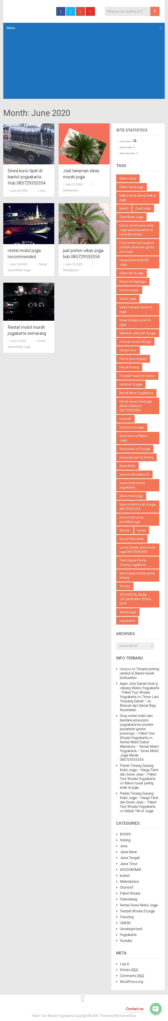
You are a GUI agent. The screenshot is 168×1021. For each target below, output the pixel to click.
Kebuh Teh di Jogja (138, 811)
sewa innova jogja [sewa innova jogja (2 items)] (131, 427)
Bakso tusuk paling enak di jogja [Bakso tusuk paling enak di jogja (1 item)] (137, 198)
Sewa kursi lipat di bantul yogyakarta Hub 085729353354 (27, 177)
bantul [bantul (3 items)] (123, 208)
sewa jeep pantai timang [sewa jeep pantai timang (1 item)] (136, 457)
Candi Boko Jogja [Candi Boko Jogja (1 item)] (131, 217)
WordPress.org (131, 982)
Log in (124, 964)
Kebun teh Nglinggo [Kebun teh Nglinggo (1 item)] (132, 281)
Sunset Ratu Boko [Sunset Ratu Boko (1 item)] (131, 539)
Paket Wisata (130, 893)
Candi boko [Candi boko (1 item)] (143, 208)
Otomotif (126, 887)
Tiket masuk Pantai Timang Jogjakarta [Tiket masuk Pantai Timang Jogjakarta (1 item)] (132, 562)
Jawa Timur (128, 864)
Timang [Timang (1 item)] (124, 586)
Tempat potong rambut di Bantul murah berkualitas (139, 673)
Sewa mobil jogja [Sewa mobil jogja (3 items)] (131, 496)
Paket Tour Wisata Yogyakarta (53, 1015)
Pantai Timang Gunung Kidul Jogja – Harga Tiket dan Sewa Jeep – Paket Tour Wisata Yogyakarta (139, 772)
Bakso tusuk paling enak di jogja (136, 785)
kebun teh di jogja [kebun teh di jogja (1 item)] (131, 273)
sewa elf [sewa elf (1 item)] (125, 419)
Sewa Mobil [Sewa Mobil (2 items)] (127, 466)
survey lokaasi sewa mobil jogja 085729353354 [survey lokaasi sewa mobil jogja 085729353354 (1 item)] (137, 550)
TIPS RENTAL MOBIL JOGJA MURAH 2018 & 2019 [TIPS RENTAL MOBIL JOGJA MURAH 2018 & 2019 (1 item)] (135, 599)
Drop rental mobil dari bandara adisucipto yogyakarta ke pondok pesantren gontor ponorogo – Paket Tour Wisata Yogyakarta (137, 727)
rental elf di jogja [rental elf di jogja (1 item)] (130, 384)
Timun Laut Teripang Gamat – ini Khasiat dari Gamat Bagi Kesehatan (139, 703)
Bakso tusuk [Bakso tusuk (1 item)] (127, 178)
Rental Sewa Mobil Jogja (139, 905)
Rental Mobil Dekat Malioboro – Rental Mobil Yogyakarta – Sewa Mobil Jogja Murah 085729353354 (139, 751)
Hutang (125, 840)
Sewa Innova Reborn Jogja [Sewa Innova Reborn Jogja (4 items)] (133, 438)
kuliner (125, 876)
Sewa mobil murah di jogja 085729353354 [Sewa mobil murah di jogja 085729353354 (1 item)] (137, 507)
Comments (132, 976)
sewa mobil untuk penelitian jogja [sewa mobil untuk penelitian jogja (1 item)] (131, 520)
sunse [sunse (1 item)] (141, 530)
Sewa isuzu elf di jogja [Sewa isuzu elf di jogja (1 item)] (134, 449)
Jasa (42, 190)
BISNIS (125, 834)
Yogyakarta (128, 935)
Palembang (128, 899)
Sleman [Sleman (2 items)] (124, 530)
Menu (11, 28)
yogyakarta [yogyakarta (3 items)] (127, 620)
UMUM (125, 923)
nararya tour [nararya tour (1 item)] (127, 350)
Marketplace (71, 190)
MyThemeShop (125, 1015)
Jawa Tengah (130, 858)
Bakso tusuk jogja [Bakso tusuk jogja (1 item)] (131, 187)
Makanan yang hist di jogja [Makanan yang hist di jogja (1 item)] (137, 333)
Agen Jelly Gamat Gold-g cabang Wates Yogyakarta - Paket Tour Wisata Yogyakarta (139, 690)
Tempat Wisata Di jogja (137, 911)
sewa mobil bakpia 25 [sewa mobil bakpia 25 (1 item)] (134, 474)
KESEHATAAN (130, 870)
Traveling (127, 917)
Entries (129, 970)
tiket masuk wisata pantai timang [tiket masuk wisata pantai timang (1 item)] (137, 575)
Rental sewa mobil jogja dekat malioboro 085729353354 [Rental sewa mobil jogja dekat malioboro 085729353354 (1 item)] (135, 406)
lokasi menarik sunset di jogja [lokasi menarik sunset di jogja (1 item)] (135, 309)
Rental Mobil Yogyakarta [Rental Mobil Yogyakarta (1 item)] (136, 393)
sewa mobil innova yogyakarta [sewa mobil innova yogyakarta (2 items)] (132, 485)
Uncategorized (131, 929)
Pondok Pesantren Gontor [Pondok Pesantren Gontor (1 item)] (137, 376)
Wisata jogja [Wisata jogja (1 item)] (127, 612)
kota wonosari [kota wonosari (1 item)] (129, 290)
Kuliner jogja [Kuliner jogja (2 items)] (127, 298)
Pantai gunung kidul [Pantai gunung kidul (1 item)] (133, 358)
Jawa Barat (128, 852)
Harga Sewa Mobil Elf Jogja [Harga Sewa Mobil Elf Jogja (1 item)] (134, 262)
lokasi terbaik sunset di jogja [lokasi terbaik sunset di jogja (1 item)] (135, 322)
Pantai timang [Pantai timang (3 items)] (129, 367)
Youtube (126, 941)
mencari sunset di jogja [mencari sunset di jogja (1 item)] (135, 341)
